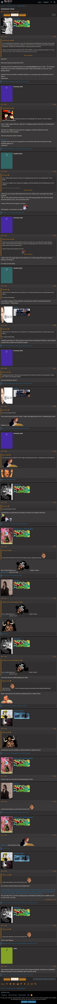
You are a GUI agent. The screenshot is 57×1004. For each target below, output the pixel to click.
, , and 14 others (16, 812)
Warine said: (5, 372)
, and (13, 212)
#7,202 (54, 104)
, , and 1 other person (16, 428)
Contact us (4, 995)
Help (28, 995)
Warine (15, 307)
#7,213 (54, 656)
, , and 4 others (15, 705)
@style (24, 891)
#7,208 (54, 406)
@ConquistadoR (16, 890)
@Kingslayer (39, 893)
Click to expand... (28, 55)
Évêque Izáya (5, 11)
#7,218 (54, 871)
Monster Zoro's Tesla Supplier (23, 529)
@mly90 (18, 893)
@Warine (4, 139)
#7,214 (54, 728)
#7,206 (54, 325)
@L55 (28, 891)
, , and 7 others (15, 523)
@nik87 (32, 893)
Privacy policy (22, 995)
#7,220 (54, 966)
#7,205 (54, 286)
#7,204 (54, 235)
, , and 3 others (16, 81)
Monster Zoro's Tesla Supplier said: (11, 602)
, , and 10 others (20, 902)
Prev (7, 15)
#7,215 (54, 776)
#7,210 (54, 502)
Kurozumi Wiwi (18, 711)
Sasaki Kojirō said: (7, 40)
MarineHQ (16, 19)
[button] (2, 2)
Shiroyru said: (5, 550)
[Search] (54, 2)
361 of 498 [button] (15, 15)
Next (22, 15)
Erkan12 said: (6, 681)
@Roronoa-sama (42, 891)
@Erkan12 (4, 845)
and (9, 479)
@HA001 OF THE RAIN (29, 890)
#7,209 (54, 451)
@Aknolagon (11, 891)
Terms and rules (12, 995)
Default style (5, 992)
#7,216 (54, 801)
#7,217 (54, 835)
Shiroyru (16, 580)
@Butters (34, 891)
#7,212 (54, 598)
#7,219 (54, 925)
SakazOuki (16, 484)
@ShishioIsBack (6, 890)
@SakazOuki (5, 572)
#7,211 (54, 546)
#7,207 (54, 368)
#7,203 (54, 171)
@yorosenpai (25, 893)
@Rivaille (19, 891)
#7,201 (54, 36)
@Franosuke (41, 890)
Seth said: (5, 175)
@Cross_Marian (10, 893)
